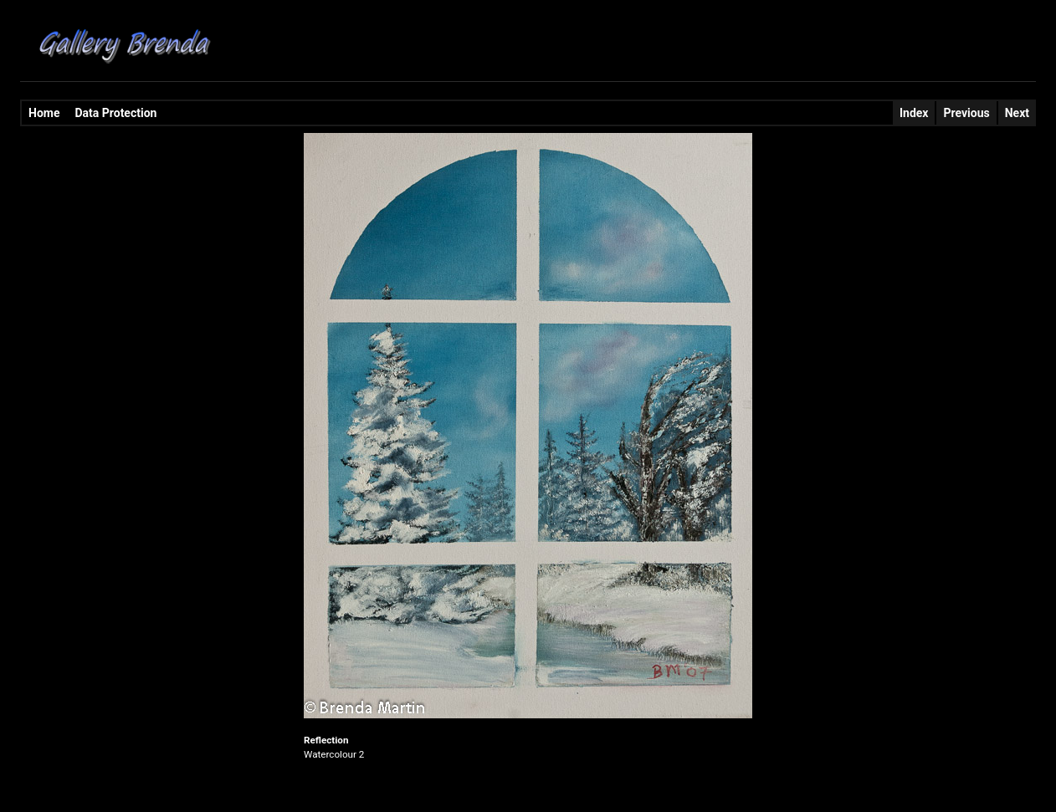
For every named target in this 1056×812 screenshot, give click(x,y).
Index (914, 113)
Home (43, 113)
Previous (966, 113)
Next (1017, 113)
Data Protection (115, 113)
